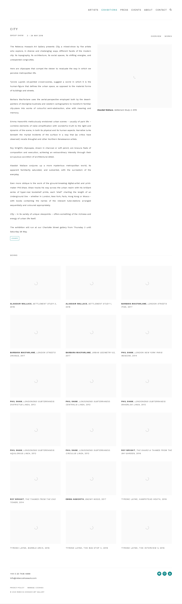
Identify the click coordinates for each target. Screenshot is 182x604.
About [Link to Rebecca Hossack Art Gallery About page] (148, 10)
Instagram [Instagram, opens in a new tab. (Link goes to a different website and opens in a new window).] (165, 574)
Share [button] (15, 238)
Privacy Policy (17, 588)
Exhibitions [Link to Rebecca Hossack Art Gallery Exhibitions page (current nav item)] (109, 10)
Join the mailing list (159, 574)
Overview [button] (156, 36)
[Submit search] (171, 9)
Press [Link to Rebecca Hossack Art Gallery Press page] (124, 10)
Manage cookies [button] (36, 588)
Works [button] (168, 36)
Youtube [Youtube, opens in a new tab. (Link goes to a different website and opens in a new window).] (170, 574)
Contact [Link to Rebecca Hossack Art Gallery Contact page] (161, 10)
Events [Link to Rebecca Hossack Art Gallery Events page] (136, 10)
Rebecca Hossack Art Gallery (17, 10)
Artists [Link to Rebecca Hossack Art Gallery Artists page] (93, 10)
